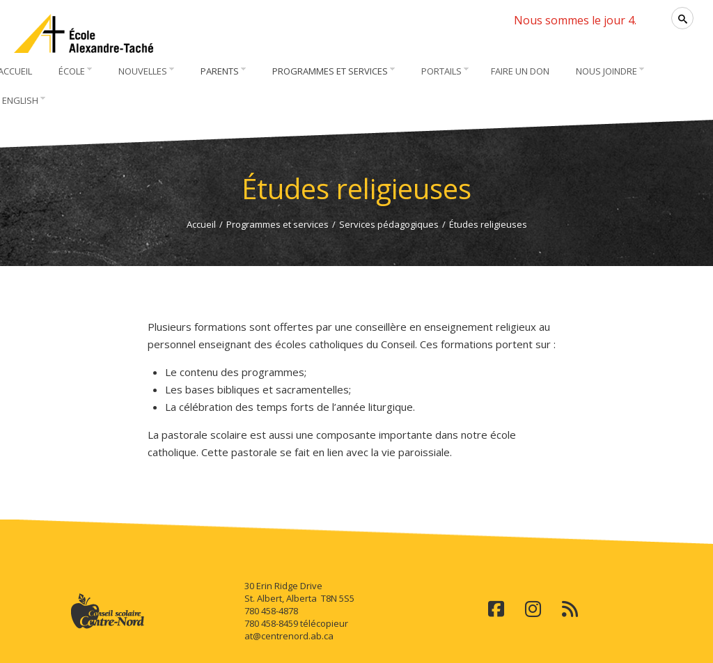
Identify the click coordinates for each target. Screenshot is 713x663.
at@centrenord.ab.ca (289, 636)
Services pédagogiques (389, 224)
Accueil (201, 224)
